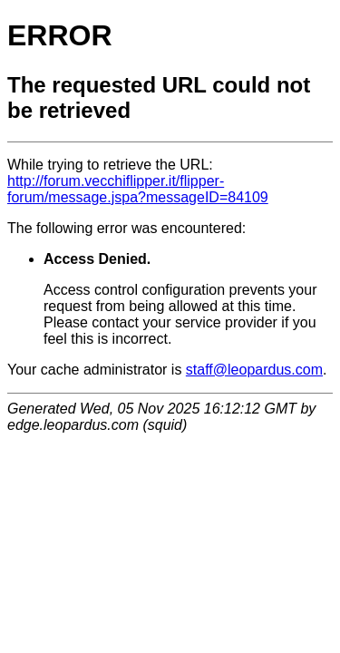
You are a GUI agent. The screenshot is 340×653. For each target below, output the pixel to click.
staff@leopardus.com (254, 369)
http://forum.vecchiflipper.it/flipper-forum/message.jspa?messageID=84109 (137, 189)
